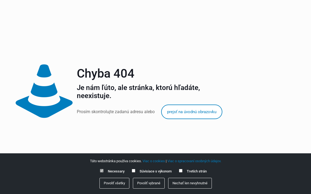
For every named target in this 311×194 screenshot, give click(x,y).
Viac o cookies (154, 161)
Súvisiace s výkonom (156, 171)
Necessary (116, 171)
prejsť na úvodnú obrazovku (191, 111)
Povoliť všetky (114, 183)
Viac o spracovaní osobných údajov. (194, 161)
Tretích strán (197, 171)
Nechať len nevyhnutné (190, 183)
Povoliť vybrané (148, 183)
